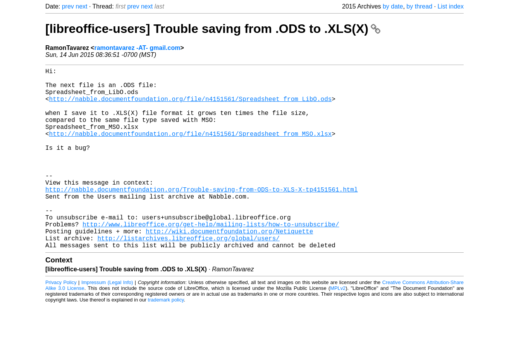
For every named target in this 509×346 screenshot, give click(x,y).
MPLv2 (338, 328)
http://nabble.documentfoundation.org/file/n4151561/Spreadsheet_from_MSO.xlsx (190, 149)
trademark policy (166, 340)
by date (393, 6)
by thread (419, 6)
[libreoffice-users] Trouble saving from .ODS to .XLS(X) (212, 29)
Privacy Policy (61, 322)
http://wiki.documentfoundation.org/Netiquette (229, 268)
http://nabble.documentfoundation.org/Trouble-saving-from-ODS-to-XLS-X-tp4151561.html (201, 217)
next (81, 6)
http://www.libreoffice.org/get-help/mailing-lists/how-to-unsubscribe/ (211, 259)
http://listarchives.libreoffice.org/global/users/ (188, 276)
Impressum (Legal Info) (107, 322)
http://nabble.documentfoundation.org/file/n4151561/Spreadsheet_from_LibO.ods (190, 106)
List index (450, 6)
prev (68, 6)
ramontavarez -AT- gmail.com (137, 48)
